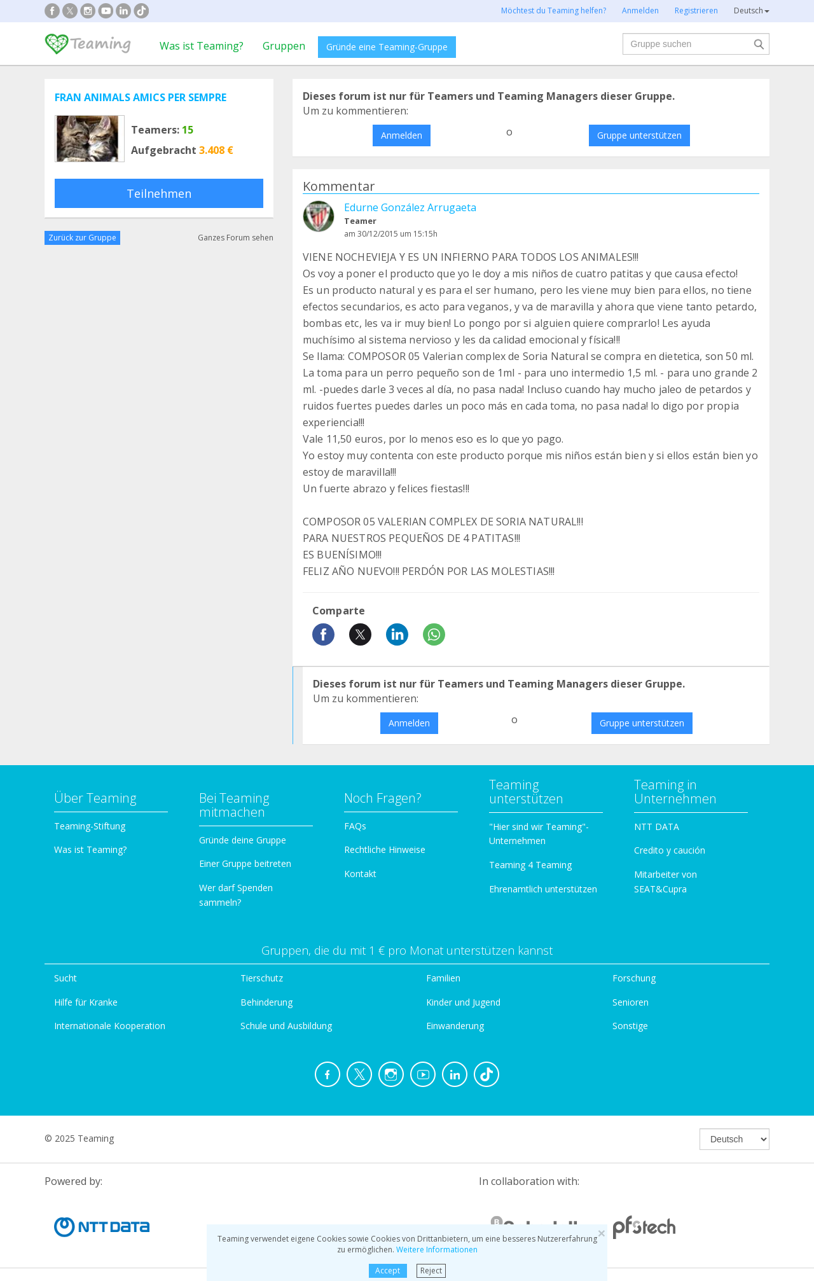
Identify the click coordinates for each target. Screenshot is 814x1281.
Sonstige (630, 1026)
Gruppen (284, 46)
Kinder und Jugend (463, 1002)
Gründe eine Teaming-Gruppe (387, 47)
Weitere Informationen (437, 1249)
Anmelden (401, 135)
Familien (443, 978)
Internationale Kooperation (109, 1026)
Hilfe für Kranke (86, 1002)
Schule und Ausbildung (286, 1026)
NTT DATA (656, 827)
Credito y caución (669, 850)
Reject (431, 1270)
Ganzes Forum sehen (235, 237)
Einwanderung (455, 1026)
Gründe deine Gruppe (242, 840)
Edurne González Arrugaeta (410, 207)
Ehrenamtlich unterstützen (543, 889)
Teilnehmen (159, 193)
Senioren (630, 1002)
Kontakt (360, 874)
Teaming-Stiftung (89, 826)
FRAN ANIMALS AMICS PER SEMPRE (140, 97)
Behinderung (266, 1002)
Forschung (634, 978)
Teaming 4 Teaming (530, 865)
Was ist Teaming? (202, 46)
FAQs (355, 826)
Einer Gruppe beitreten (245, 863)
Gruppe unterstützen (639, 135)
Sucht (65, 978)
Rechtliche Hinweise (384, 849)
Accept (387, 1270)
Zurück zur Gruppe (82, 237)
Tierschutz (261, 978)
